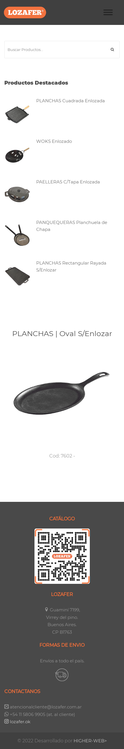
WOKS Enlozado (54, 141)
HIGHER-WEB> (90, 740)
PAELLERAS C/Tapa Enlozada (68, 182)
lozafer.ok (17, 721)
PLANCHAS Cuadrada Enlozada (70, 100)
